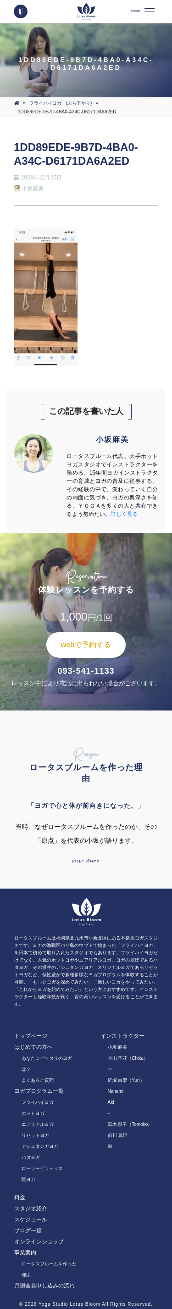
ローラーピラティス (42, 1168)
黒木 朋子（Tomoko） (130, 1124)
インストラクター (122, 1036)
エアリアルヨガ (38, 1124)
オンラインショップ (39, 1241)
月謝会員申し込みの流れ (44, 1285)
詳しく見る (124, 514)
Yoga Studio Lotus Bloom (69, 1304)
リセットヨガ (35, 1135)
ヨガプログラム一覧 (39, 1091)
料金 (19, 1197)
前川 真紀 (118, 1135)
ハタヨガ (31, 1157)
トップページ (30, 1036)
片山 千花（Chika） (128, 1058)
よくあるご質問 (38, 1080)
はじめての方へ (33, 1047)
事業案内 (25, 1252)
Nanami (115, 1091)
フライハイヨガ (38, 1102)
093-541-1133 (85, 671)
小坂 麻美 (118, 1047)
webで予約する (86, 645)
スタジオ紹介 (30, 1208)
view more (86, 861)
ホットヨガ (33, 1113)
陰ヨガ (28, 1179)
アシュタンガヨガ (40, 1146)
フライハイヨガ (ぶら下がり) (60, 103)
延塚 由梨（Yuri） (126, 1080)
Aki (111, 1102)
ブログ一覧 (28, 1230)
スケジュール (30, 1219)
